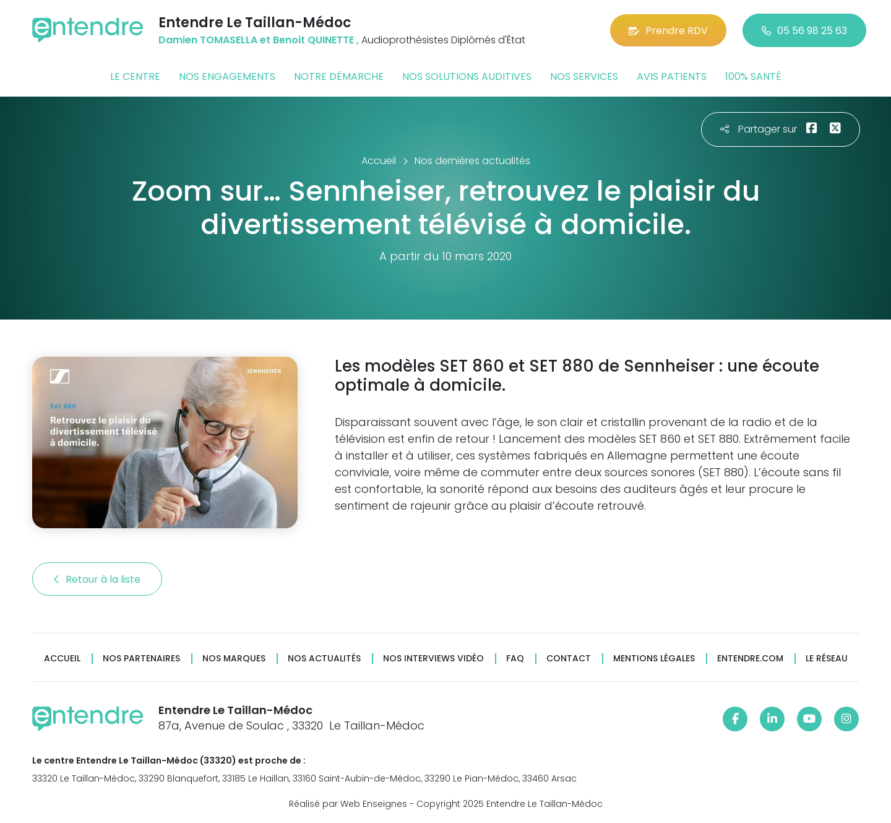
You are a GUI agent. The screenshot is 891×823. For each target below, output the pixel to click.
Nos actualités (324, 658)
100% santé (753, 76)
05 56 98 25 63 (804, 31)
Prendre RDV (668, 31)
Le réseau (827, 658)
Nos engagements (227, 76)
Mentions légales (654, 658)
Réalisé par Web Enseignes (348, 804)
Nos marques (233, 658)
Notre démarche (339, 76)
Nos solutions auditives (467, 76)
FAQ (515, 658)
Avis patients (672, 76)
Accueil (62, 658)
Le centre (135, 76)
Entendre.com (750, 658)
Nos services (584, 76)
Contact (568, 658)
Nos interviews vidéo (433, 658)
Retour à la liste (97, 579)
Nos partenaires (141, 658)
